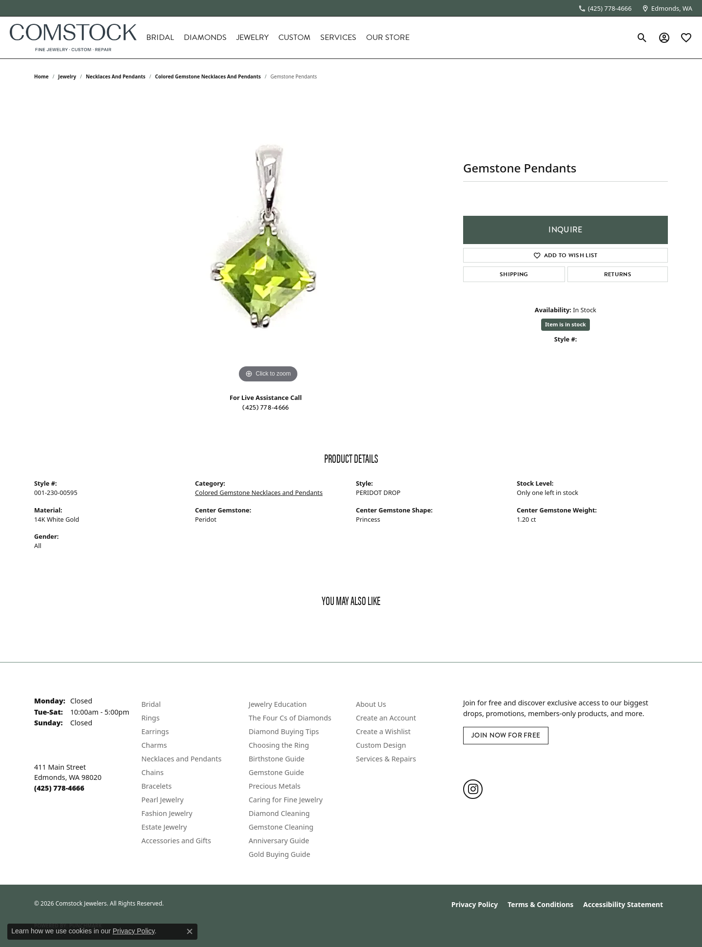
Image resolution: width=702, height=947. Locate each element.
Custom (294, 37)
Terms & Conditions (540, 904)
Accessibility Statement (623, 904)
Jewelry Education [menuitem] (278, 704)
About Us (371, 704)
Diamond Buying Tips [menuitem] (284, 731)
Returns (617, 274)
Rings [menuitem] (150, 717)
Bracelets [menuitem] (156, 786)
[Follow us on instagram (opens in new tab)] (473, 789)
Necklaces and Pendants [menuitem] (181, 758)
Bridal (160, 37)
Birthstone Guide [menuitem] (277, 758)
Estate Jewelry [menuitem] (164, 827)
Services (338, 37)
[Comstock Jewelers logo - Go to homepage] (73, 37)
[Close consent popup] (190, 931)
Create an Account (386, 717)
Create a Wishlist (383, 731)
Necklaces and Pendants (115, 76)
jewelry (67, 76)
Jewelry (252, 37)
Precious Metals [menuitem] (274, 786)
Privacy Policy (474, 904)
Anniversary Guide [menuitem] (279, 840)
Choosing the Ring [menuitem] (279, 745)
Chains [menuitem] (152, 772)
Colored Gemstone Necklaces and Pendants (208, 76)
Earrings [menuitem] (155, 731)
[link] (605, 8)
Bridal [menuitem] (151, 704)
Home (41, 76)
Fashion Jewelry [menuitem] (167, 813)
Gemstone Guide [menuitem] (276, 772)
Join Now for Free (505, 735)
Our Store (388, 37)
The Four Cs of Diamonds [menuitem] (290, 717)
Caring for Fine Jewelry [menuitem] (286, 799)
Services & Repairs (386, 758)
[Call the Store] (59, 788)
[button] (642, 37)
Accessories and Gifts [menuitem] (176, 840)
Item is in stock (565, 324)
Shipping (514, 274)
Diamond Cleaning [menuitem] (279, 813)
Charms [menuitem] (154, 745)
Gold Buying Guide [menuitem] (279, 854)
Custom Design (381, 745)
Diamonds (205, 37)
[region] (268, 239)
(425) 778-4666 (265, 407)
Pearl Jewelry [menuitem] (162, 799)
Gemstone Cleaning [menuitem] (281, 827)
